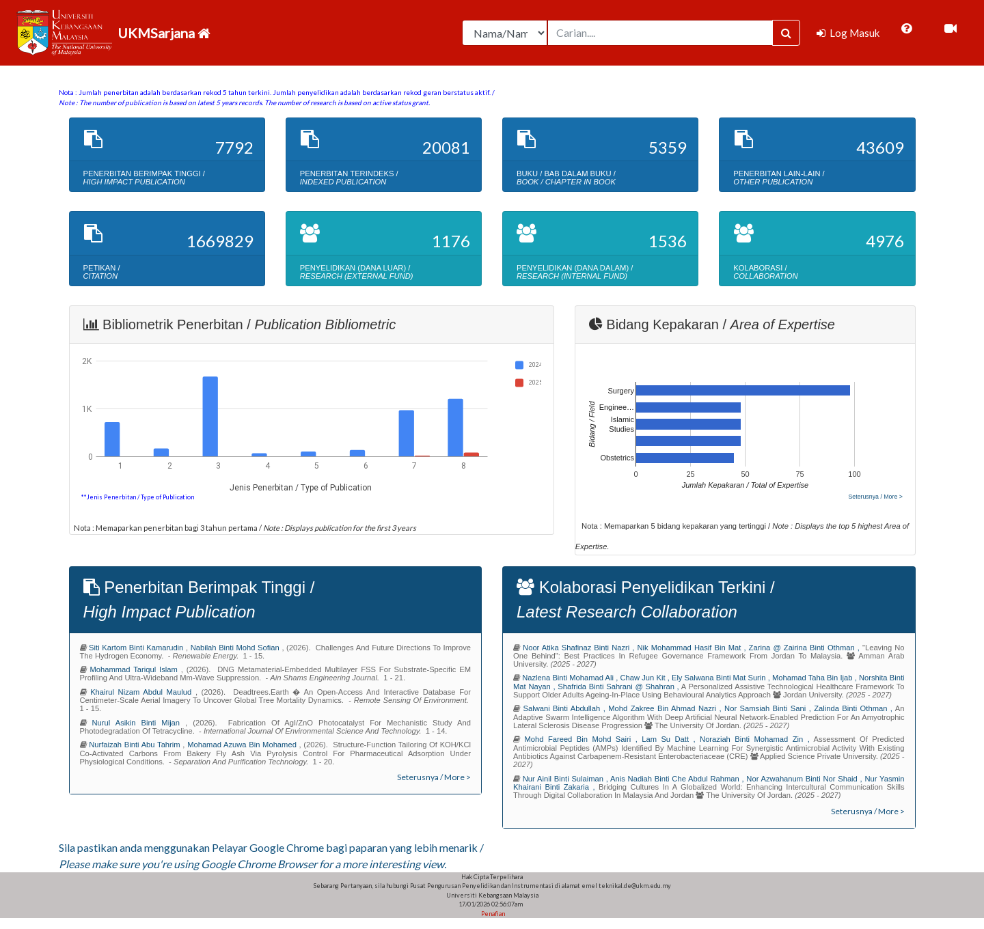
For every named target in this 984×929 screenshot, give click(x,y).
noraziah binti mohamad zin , (757, 739)
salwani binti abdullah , (565, 708)
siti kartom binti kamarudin (137, 647)
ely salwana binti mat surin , (722, 678)
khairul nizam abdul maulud (142, 692)
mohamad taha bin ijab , (815, 678)
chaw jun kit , (645, 678)
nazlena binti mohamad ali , (571, 678)
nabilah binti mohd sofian (236, 647)
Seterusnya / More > (875, 496)
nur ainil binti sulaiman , (566, 779)
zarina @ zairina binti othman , (805, 647)
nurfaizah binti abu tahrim (135, 744)
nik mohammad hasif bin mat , (693, 647)
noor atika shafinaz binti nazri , (580, 647)
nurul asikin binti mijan (139, 723)
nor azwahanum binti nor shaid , (805, 779)
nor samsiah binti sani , (769, 708)
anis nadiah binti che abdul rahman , (678, 779)
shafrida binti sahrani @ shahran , (619, 686)
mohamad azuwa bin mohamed (243, 744)
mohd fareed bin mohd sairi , (583, 739)
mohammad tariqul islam (135, 669)
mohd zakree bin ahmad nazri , (666, 708)
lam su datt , (671, 739)
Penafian (492, 913)
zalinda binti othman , (854, 708)
